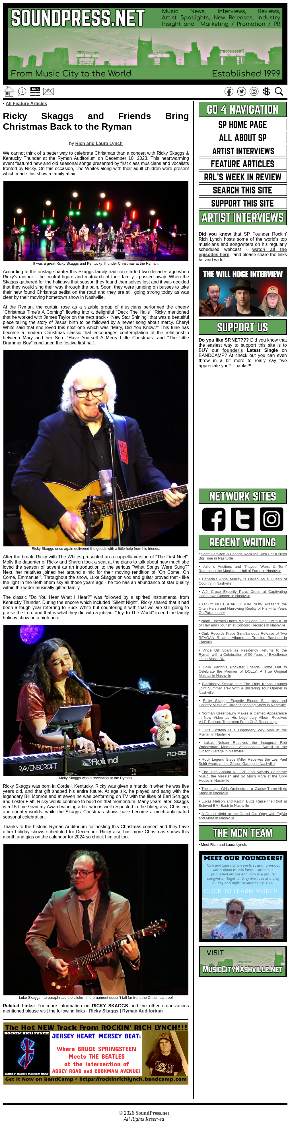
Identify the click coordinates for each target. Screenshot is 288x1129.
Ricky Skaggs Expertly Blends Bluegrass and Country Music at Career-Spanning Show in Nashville (243, 703)
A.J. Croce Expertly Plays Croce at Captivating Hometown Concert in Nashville (243, 593)
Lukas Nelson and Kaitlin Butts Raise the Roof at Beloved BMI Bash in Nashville (243, 803)
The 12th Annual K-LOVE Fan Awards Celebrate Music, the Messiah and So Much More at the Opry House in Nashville (243, 776)
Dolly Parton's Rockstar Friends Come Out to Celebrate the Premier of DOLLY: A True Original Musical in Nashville (243, 671)
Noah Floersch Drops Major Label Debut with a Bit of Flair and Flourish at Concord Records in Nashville (243, 623)
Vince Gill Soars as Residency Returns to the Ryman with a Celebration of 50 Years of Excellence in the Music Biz (243, 654)
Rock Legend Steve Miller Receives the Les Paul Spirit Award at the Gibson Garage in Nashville (243, 761)
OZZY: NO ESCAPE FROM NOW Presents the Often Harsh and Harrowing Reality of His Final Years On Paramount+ (243, 608)
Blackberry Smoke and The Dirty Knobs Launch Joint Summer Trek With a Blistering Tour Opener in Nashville (243, 688)
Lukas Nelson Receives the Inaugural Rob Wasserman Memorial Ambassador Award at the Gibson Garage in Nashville (243, 746)
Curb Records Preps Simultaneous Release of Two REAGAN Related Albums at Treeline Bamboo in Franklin (243, 637)
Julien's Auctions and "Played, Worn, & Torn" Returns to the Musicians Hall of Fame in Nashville (243, 568)
